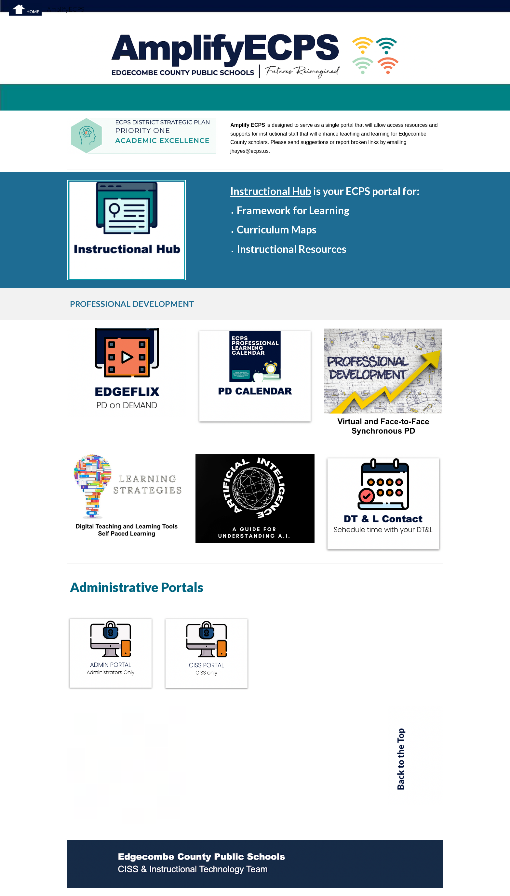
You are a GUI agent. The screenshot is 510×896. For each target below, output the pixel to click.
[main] (335, 138)
